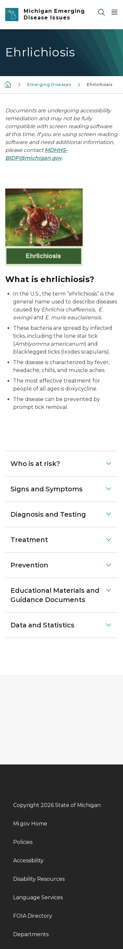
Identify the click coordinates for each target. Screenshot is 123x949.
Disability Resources (39, 879)
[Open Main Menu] (114, 12)
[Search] (101, 12)
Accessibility (28, 860)
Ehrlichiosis (100, 84)
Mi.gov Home (30, 823)
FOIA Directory (32, 916)
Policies (22, 842)
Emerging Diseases (49, 84)
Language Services (38, 897)
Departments (31, 934)
